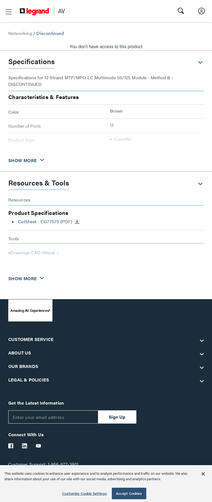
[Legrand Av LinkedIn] (25, 445)
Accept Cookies (129, 493)
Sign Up (117, 417)
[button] (9, 11)
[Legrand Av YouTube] (38, 445)
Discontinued (50, 33)
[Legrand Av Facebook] (11, 445)
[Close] (203, 474)
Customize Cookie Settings (84, 493)
